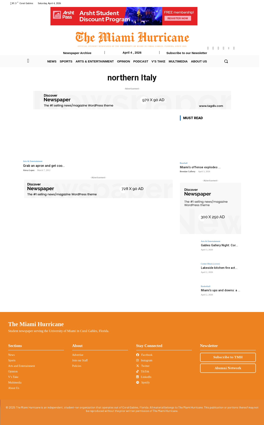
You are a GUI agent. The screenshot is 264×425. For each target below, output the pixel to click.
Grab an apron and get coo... (45, 166)
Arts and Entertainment (21, 365)
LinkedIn (143, 377)
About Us (13, 388)
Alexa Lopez (29, 170)
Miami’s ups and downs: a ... (219, 290)
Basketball (205, 286)
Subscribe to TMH (228, 357)
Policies (76, 365)
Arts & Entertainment (32, 161)
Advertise (77, 354)
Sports (12, 360)
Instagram (144, 360)
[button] (226, 61)
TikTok (142, 371)
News (11, 354)
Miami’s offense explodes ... (200, 167)
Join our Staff (80, 360)
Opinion (13, 371)
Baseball (184, 163)
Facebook (144, 354)
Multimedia (14, 382)
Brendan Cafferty (187, 171)
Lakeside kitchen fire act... (218, 267)
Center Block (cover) (210, 264)
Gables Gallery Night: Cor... (219, 245)
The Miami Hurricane (36, 324)
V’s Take (13, 377)
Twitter (142, 365)
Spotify (143, 382)
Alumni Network (228, 368)
